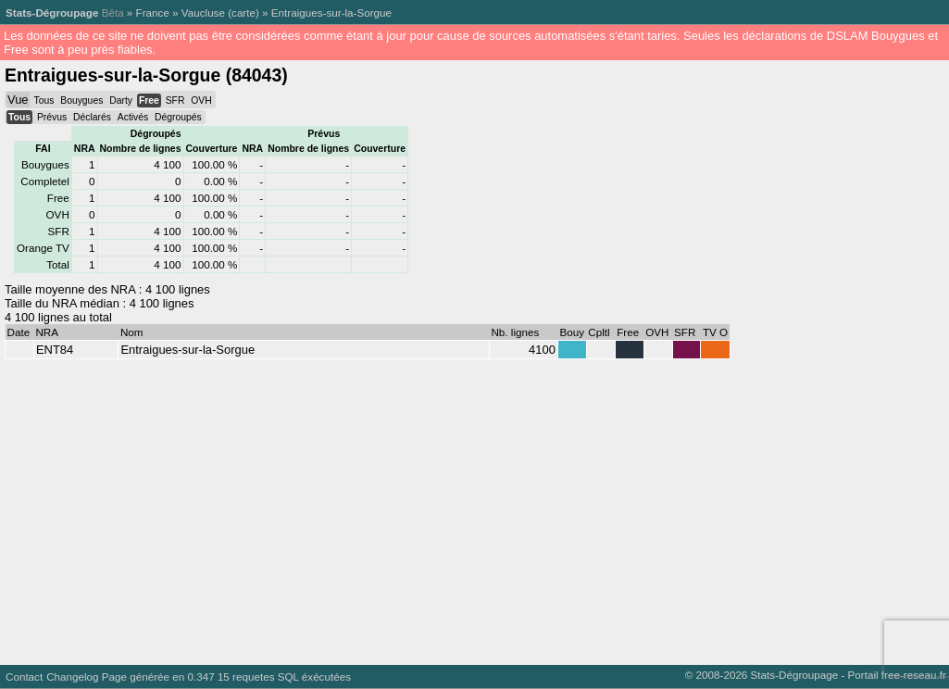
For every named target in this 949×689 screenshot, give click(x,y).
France (152, 12)
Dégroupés (178, 117)
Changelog (72, 676)
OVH (201, 100)
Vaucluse (203, 12)
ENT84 (54, 350)
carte (243, 12)
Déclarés (92, 117)
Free (149, 100)
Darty (120, 100)
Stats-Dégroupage (52, 12)
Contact (24, 676)
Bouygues (81, 100)
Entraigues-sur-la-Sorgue (331, 12)
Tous (43, 100)
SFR (175, 100)
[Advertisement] (471, 507)
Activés (133, 117)
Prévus (52, 117)
